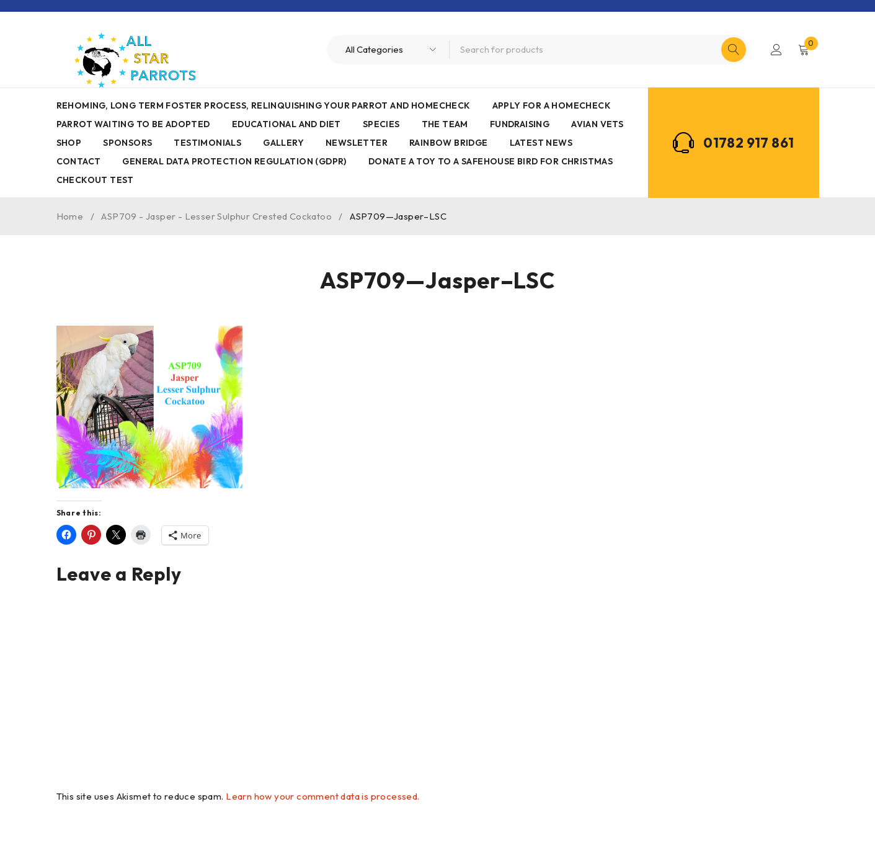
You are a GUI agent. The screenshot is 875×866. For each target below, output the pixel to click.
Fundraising (519, 124)
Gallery (283, 142)
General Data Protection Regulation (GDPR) (234, 161)
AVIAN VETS (597, 124)
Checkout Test (95, 179)
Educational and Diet (286, 124)
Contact (78, 161)
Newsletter (357, 142)
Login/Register (776, 49)
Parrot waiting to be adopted (133, 124)
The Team (445, 124)
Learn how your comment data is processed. (322, 796)
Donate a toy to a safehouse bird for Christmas (490, 161)
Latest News (541, 142)
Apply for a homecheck (551, 105)
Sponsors (127, 142)
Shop (69, 142)
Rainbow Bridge (448, 142)
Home (70, 216)
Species (381, 124)
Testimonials (207, 142)
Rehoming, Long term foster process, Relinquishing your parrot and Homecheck (263, 105)
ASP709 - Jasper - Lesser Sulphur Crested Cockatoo (216, 216)
